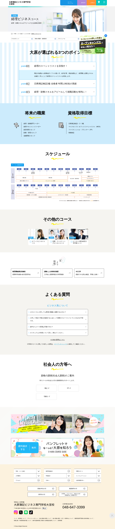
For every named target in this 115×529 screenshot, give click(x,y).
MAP (44, 508)
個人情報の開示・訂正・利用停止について (63, 518)
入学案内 (18, 475)
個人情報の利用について (45, 518)
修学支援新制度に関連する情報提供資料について (44, 520)
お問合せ (92, 2)
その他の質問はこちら (57, 340)
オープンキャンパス (70, 2)
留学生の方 (41, 494)
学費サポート (79, 471)
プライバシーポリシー (32, 518)
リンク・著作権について (20, 518)
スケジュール (61, 38)
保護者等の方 (73, 488)
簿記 (45, 388)
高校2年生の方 (41, 488)
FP (68, 388)
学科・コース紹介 (18, 33)
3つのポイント (15, 38)
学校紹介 (48, 475)
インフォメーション (81, 475)
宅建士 (46, 396)
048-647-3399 (73, 507)
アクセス (99, 4)
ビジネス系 (27, 33)
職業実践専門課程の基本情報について (84, 518)
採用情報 (60, 520)
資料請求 (83, 2)
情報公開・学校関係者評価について (22, 520)
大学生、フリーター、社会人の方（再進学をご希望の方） (70, 494)
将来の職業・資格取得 (41, 38)
